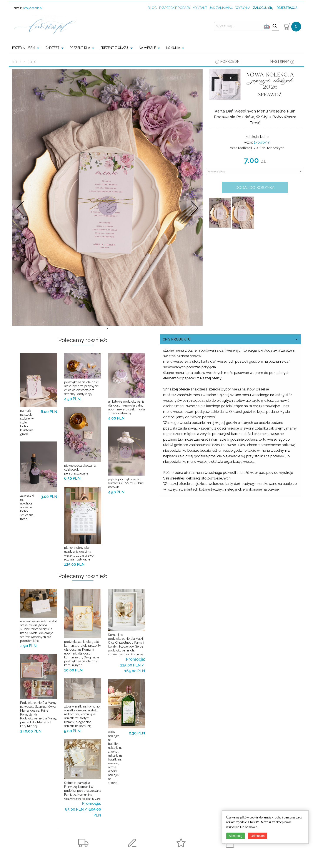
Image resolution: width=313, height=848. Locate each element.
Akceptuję (235, 836)
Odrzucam (258, 836)
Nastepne (194, 217)
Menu (16, 62)
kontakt (200, 8)
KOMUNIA (173, 48)
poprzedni (230, 62)
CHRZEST (52, 48)
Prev (20, 217)
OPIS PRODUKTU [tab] (177, 358)
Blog (152, 8)
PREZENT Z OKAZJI (114, 48)
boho (32, 62)
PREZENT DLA (80, 48)
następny (279, 62)
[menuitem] (27, 48)
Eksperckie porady (174, 8)
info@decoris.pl (32, 8)
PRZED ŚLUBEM (23, 48)
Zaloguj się (263, 8)
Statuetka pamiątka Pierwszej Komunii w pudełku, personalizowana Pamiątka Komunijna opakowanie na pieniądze (82, 809)
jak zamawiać (221, 8)
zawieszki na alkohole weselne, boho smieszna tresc (27, 526)
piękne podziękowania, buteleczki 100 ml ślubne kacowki (126, 502)
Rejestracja (287, 8)
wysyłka (242, 8)
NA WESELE (147, 48)
